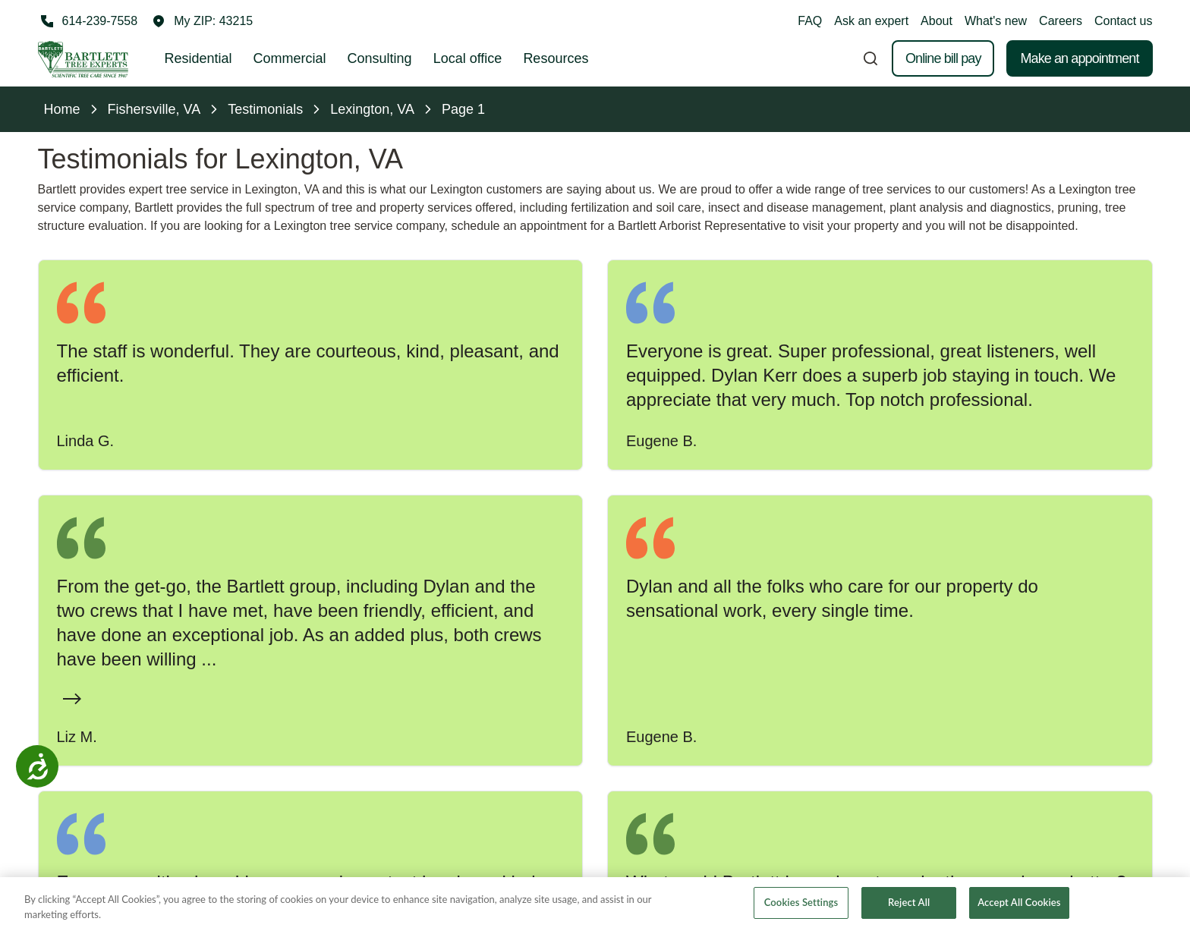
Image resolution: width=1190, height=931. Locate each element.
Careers (1060, 20)
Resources (555, 58)
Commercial (289, 58)
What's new (996, 20)
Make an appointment (1079, 58)
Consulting (380, 58)
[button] (203, 21)
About (936, 20)
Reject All (909, 904)
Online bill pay (943, 58)
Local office (467, 58)
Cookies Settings (801, 904)
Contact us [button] (1123, 20)
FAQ (810, 20)
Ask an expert (871, 20)
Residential (198, 58)
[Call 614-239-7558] (88, 21)
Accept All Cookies (1019, 904)
